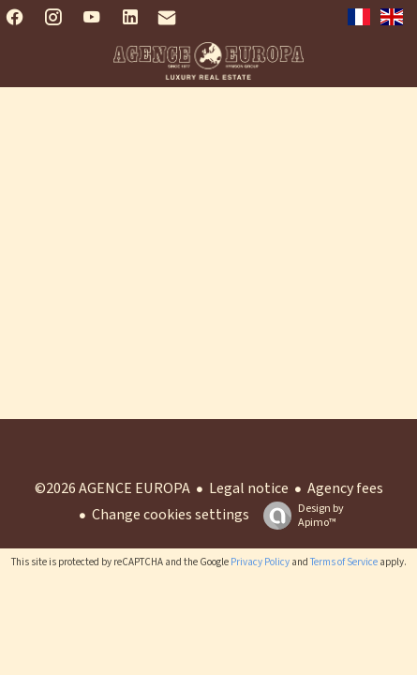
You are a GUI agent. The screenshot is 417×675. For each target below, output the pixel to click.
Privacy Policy (260, 562)
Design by (299, 515)
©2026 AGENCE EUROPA (112, 488)
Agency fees (345, 488)
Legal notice (249, 488)
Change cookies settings (170, 514)
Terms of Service (344, 562)
